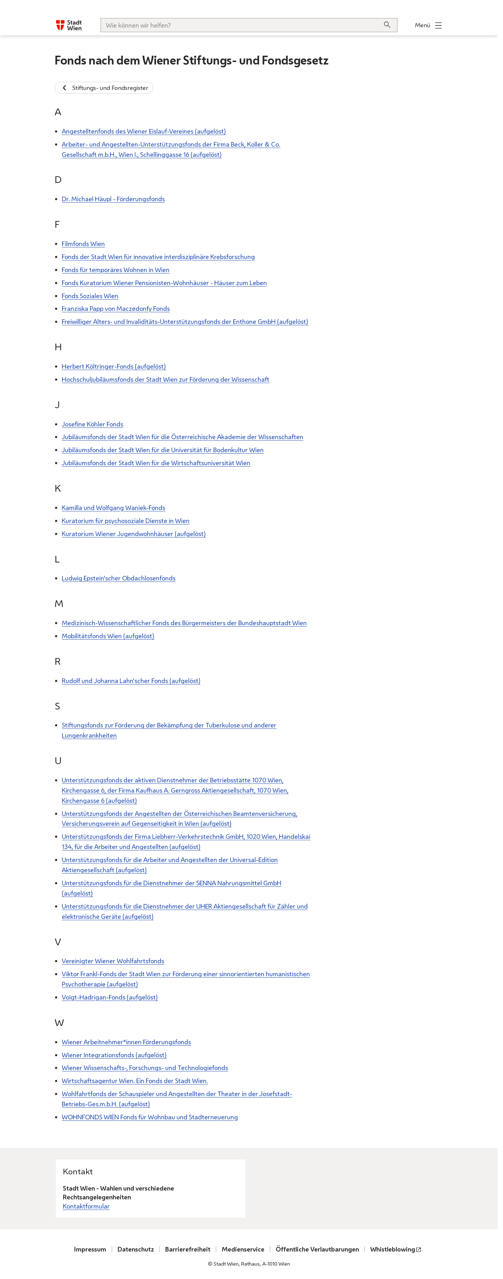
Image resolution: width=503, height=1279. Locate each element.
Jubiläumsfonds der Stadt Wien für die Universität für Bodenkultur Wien (163, 449)
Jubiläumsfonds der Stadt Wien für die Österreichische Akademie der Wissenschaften (182, 436)
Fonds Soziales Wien (90, 295)
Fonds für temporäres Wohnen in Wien (115, 269)
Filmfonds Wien (83, 243)
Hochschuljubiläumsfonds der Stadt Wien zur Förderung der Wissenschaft (165, 379)
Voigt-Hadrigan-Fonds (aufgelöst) (110, 997)
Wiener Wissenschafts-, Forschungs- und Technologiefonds (145, 1067)
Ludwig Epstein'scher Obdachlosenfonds (118, 578)
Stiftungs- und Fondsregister (104, 87)
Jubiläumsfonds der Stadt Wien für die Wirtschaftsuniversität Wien (156, 463)
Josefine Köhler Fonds (92, 423)
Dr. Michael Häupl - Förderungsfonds (113, 199)
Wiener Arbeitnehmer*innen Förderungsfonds (126, 1041)
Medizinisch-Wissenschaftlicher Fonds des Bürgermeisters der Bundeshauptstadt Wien (184, 623)
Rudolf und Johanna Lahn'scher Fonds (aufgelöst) (131, 680)
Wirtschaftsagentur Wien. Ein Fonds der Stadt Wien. (135, 1080)
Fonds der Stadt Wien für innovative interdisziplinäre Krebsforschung (158, 256)
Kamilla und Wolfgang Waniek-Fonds (113, 507)
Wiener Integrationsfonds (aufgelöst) (114, 1054)
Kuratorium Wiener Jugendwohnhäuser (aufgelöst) (134, 533)
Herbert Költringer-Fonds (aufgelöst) (114, 366)
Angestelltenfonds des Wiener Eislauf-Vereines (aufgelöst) (144, 131)
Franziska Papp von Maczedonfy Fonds (116, 308)
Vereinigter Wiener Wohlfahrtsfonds (113, 961)
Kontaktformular (86, 1206)
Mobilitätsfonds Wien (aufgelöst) (108, 636)
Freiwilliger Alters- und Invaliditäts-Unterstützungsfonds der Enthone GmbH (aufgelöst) (185, 321)
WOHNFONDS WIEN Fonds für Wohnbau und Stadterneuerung (150, 1117)
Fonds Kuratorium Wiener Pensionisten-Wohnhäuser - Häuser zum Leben (164, 282)
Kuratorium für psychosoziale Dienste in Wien (126, 520)
